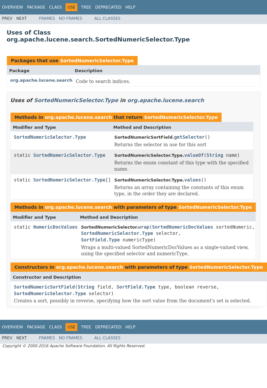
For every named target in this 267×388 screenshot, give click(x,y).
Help (130, 7)
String (214, 155)
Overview (12, 7)
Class (55, 7)
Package (36, 7)
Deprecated (108, 7)
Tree (86, 7)
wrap (143, 227)
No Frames (70, 18)
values (192, 179)
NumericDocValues (55, 227)
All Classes (107, 18)
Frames (47, 18)
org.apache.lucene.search (41, 80)
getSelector (189, 137)
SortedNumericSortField (44, 287)
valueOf (194, 155)
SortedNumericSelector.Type (97, 60)
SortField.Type (100, 239)
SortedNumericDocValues (182, 227)
